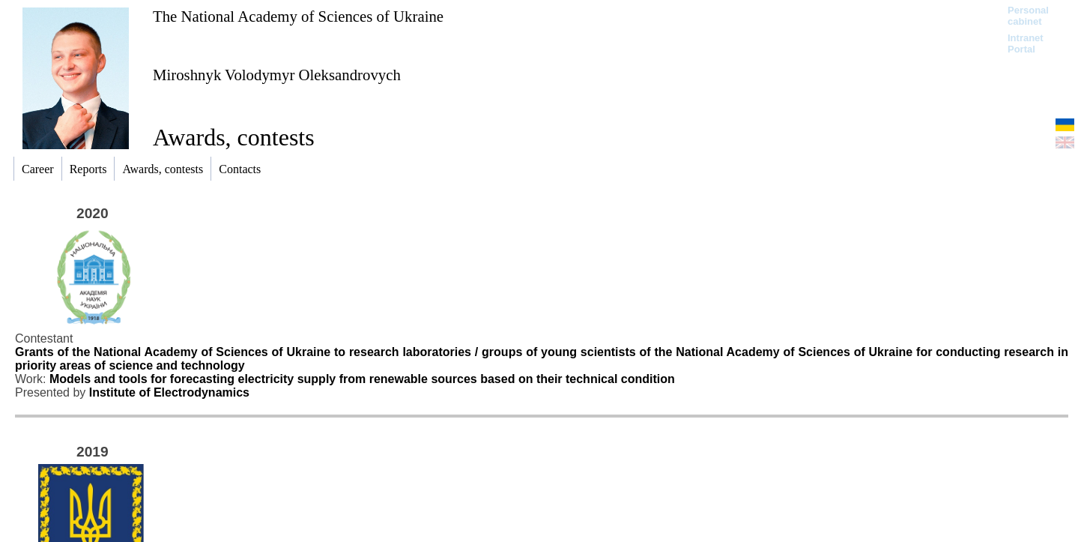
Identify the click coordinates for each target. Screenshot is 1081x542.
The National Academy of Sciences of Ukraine (298, 16)
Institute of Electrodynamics (169, 392)
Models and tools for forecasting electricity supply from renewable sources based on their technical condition (362, 379)
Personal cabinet (1028, 15)
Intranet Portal (1026, 43)
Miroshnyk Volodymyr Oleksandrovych (277, 74)
